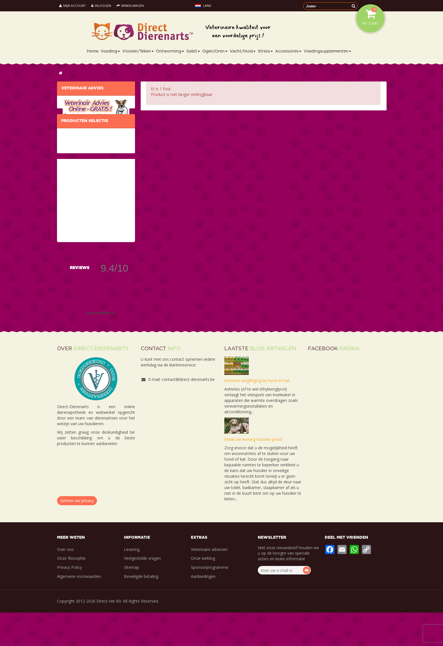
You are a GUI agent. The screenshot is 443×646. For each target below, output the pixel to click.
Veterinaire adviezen (209, 582)
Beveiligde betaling (141, 610)
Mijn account (72, 5)
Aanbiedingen (203, 610)
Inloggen (101, 5)
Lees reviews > (100, 346)
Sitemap (131, 600)
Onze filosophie (71, 591)
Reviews (79, 301)
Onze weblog (203, 591)
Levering (132, 582)
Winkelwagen (130, 5)
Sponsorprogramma (209, 600)
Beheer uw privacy (77, 534)
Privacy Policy (69, 600)
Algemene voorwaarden (79, 610)
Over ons (65, 582)
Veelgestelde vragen (142, 591)
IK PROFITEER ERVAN (81, 135)
